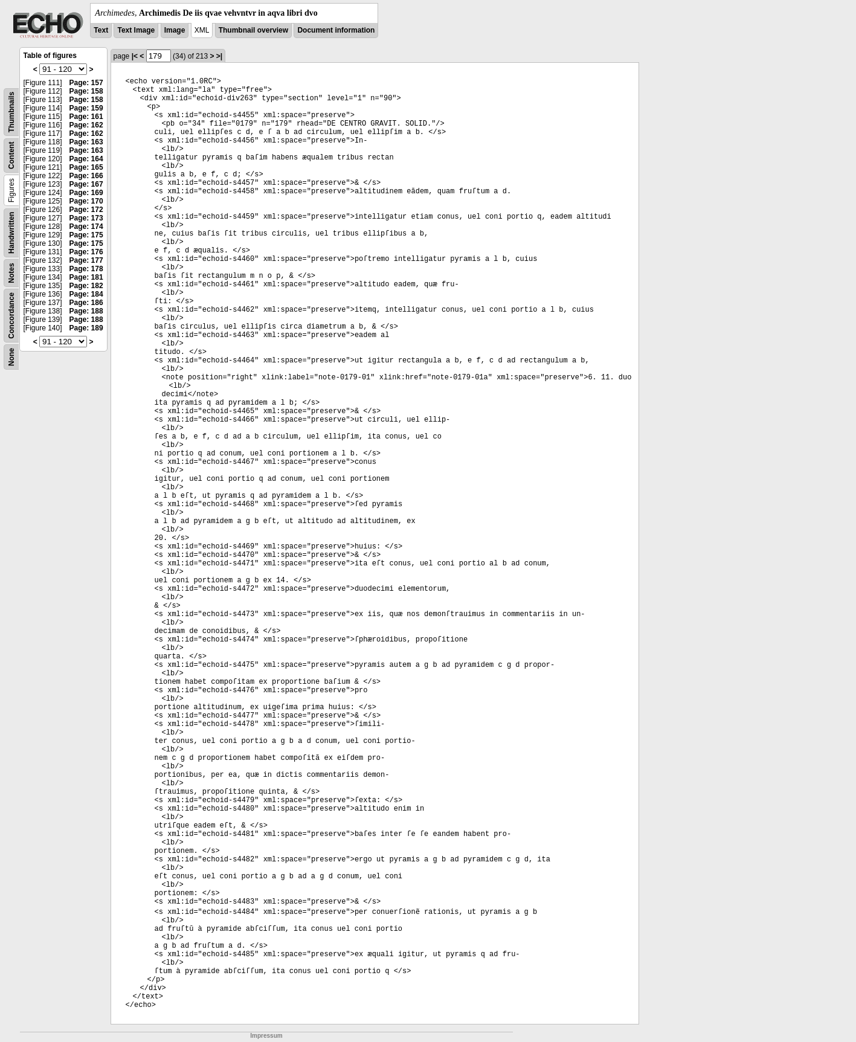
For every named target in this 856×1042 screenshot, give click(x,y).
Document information (336, 30)
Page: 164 (86, 159)
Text (101, 30)
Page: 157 (86, 83)
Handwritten (11, 233)
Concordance (11, 315)
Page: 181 (86, 277)
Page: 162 (86, 125)
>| (219, 56)
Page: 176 (86, 252)
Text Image (136, 30)
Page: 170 (86, 201)
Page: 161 (86, 116)
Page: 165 (86, 167)
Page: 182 (86, 285)
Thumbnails (11, 112)
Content (11, 155)
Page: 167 (86, 184)
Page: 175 (86, 235)
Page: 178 (86, 269)
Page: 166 (86, 176)
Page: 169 (86, 192)
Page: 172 (86, 209)
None (11, 357)
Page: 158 (86, 91)
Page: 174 (86, 226)
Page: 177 (86, 260)
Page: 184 (86, 294)
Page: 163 (86, 142)
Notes (11, 273)
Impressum (266, 1035)
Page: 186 (86, 302)
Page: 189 (86, 328)
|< (135, 56)
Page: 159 (86, 108)
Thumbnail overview (253, 30)
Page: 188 (86, 311)
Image (174, 30)
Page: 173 (86, 218)
